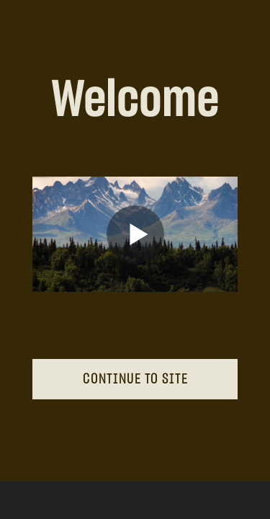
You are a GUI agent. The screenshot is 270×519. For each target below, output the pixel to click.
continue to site (135, 379)
